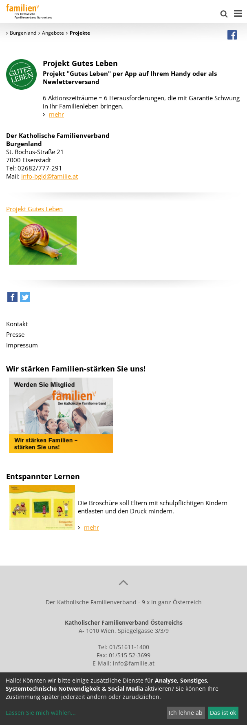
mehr (56, 114)
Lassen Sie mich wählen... (41, 712)
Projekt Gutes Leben (34, 209)
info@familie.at (133, 663)
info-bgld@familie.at (49, 176)
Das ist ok (223, 712)
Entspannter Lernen (43, 476)
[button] (12, 299)
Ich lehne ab (186, 712)
